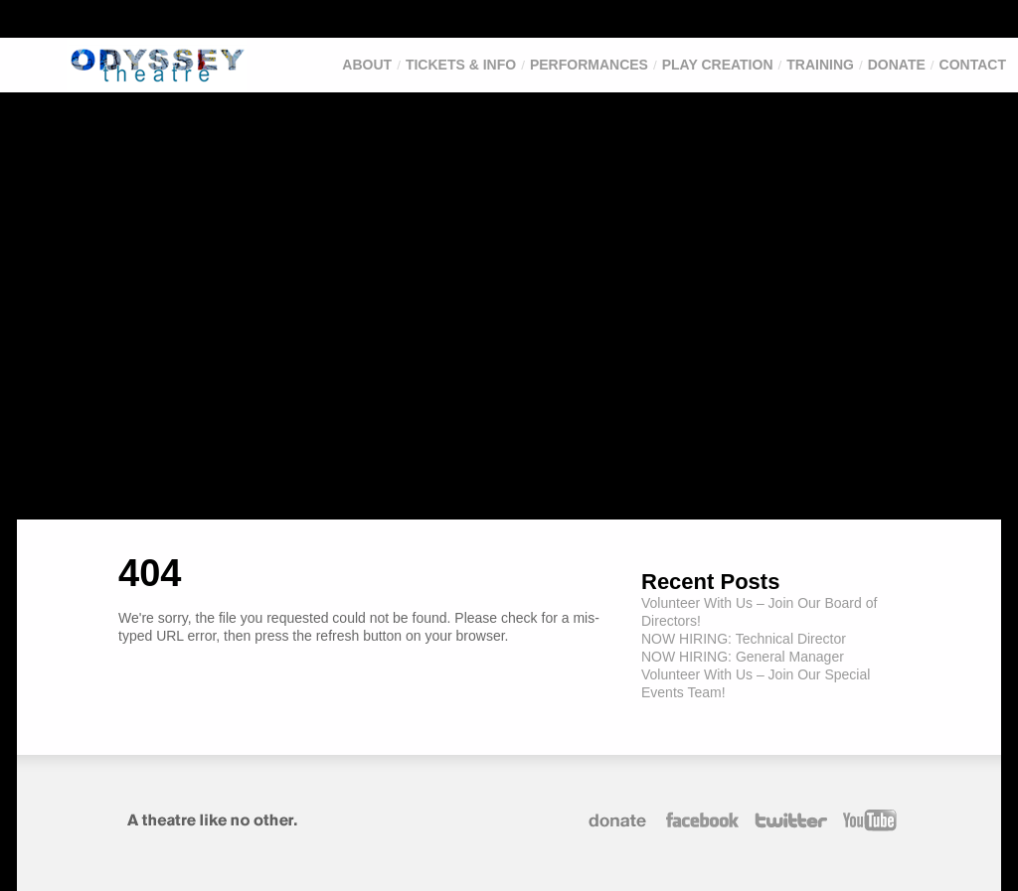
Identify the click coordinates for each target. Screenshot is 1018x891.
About (367, 65)
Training (820, 65)
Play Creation (717, 65)
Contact (972, 65)
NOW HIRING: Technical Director (743, 639)
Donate (897, 65)
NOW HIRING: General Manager (742, 657)
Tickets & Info (461, 65)
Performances (589, 65)
